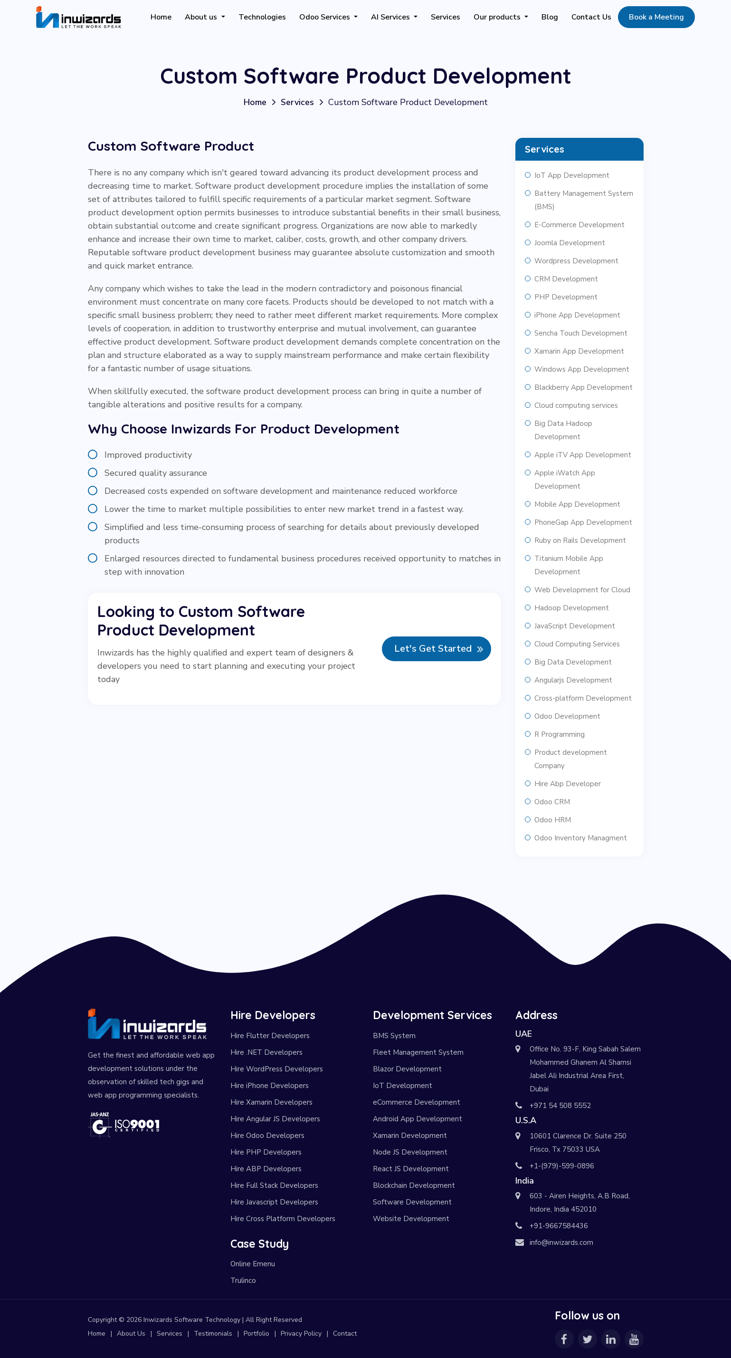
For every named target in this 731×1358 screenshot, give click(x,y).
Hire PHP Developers (266, 1152)
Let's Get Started (433, 648)
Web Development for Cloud (582, 590)
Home (161, 17)
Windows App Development (581, 369)
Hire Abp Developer (567, 784)
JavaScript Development (574, 626)
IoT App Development (571, 175)
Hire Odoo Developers (267, 1135)
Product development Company (570, 759)
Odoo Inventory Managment (580, 838)
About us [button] (202, 17)
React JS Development (411, 1169)
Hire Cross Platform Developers (282, 1218)
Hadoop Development (571, 608)
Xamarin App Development (579, 351)
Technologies (262, 17)
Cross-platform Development (583, 698)
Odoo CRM (552, 802)
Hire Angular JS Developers (275, 1119)
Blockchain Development (414, 1185)
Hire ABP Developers (266, 1169)
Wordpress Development (576, 261)
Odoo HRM (552, 820)
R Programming (559, 734)
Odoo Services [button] (325, 17)
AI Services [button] (391, 17)
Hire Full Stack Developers (274, 1185)
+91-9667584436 (559, 1226)
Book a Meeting (656, 17)
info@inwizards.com (561, 1242)
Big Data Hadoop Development (563, 430)
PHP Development (566, 297)
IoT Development (402, 1085)
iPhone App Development (577, 315)
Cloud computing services (576, 405)
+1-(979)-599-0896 (562, 1166)
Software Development (412, 1202)
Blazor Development (407, 1069)
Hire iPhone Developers (269, 1085)
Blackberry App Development (583, 387)
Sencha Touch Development (580, 333)
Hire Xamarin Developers (271, 1102)
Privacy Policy (301, 1333)
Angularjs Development (573, 680)
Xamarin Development (410, 1135)
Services (445, 17)
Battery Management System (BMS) (583, 200)
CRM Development (566, 279)
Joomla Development (569, 243)
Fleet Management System (418, 1052)
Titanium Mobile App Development (568, 565)
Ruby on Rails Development (580, 540)
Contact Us (591, 17)
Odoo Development (567, 716)
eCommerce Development (416, 1102)
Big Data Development (573, 662)
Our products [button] (498, 17)
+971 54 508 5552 (560, 1105)
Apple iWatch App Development (564, 479)
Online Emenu (252, 1264)
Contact (345, 1333)
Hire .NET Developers (266, 1052)
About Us (131, 1333)
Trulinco (243, 1280)
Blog (549, 17)
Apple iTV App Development (582, 455)
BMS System (394, 1035)
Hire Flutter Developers (270, 1035)
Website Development (411, 1218)
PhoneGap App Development (583, 522)
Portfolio (256, 1333)
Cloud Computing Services (577, 644)
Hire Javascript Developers (274, 1202)
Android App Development (417, 1119)
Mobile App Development (577, 504)
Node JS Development (410, 1152)
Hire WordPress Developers (276, 1069)
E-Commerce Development (579, 225)
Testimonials (213, 1333)
